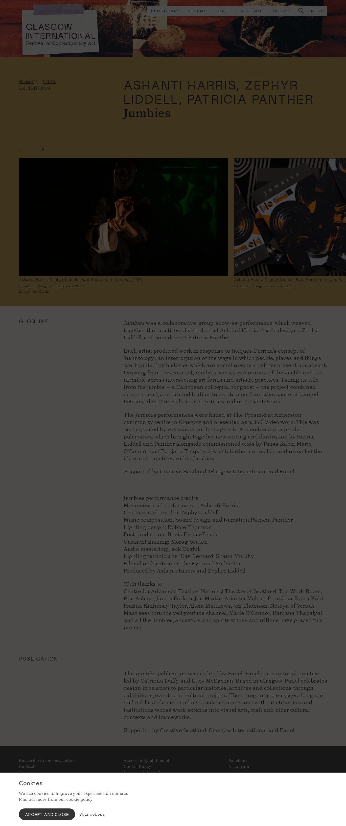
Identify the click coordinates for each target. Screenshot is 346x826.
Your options (91, 814)
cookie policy (79, 799)
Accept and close (47, 814)
